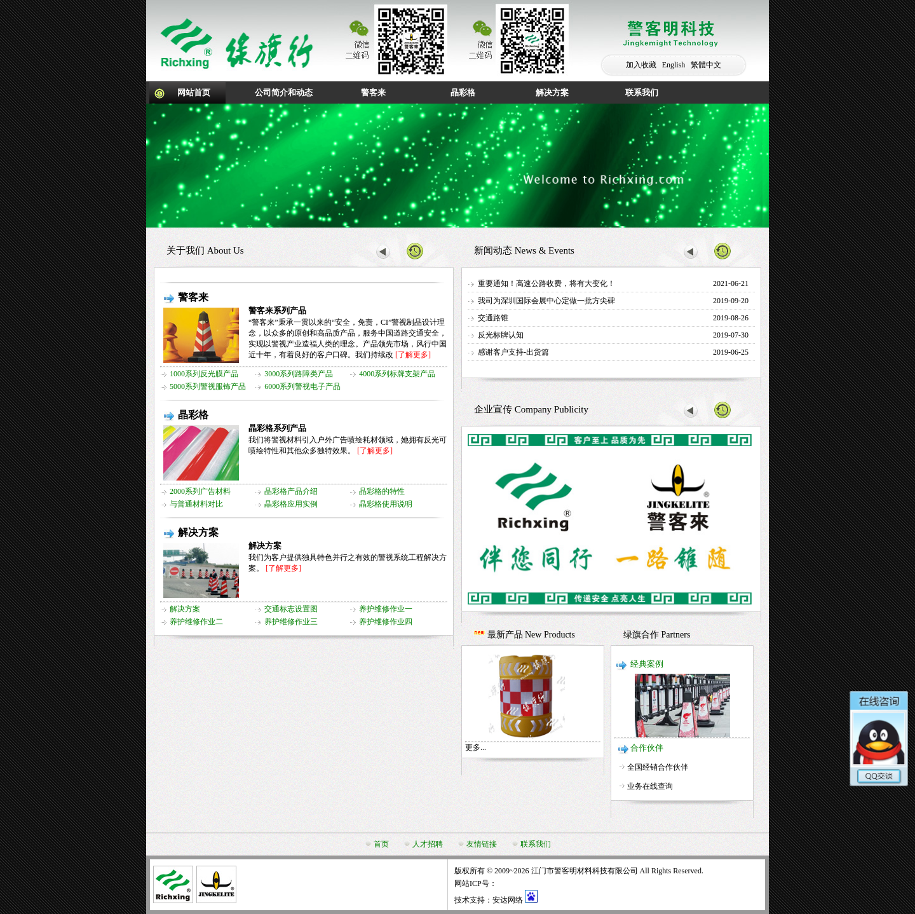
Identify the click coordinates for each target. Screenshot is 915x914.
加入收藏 (641, 64)
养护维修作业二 (196, 621)
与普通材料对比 (196, 504)
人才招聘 (427, 844)
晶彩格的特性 (382, 491)
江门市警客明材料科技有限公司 (584, 870)
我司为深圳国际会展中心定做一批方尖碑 (546, 300)
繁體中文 (706, 64)
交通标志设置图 (291, 608)
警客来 (373, 92)
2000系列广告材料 (200, 491)
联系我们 (641, 92)
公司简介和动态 (284, 92)
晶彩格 (463, 92)
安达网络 (507, 900)
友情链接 (481, 844)
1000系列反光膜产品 (204, 373)
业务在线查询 (650, 786)
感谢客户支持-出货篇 (513, 352)
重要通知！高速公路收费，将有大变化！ (546, 283)
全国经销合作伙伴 (657, 767)
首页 (381, 844)
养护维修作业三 (291, 621)
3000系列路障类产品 (298, 373)
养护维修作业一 (385, 608)
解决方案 (552, 92)
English (674, 64)
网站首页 (193, 92)
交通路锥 (493, 317)
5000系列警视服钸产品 (208, 386)
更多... (475, 747)
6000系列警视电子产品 (302, 386)
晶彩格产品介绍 (291, 491)
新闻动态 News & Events (524, 250)
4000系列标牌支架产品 (397, 373)
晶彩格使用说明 (385, 504)
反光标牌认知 (501, 335)
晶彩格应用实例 (291, 504)
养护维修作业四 (385, 621)
